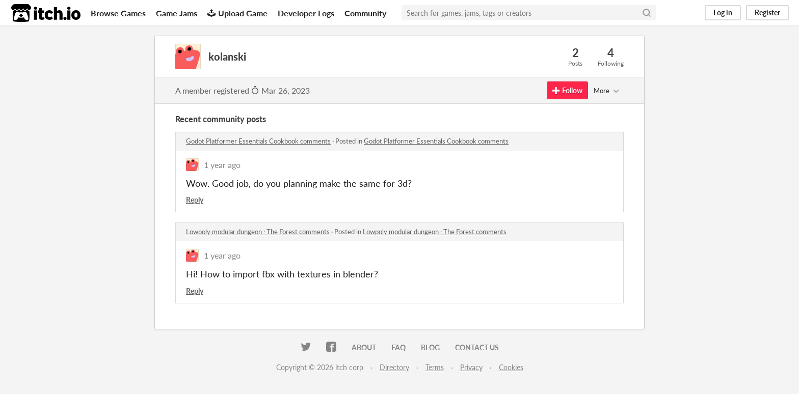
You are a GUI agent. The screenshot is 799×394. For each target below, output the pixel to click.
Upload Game (237, 13)
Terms (434, 367)
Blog (430, 347)
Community (365, 13)
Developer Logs (306, 13)
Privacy (471, 367)
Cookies (511, 367)
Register (767, 12)
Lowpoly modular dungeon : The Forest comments (258, 232)
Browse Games (118, 13)
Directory (394, 367)
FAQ (398, 347)
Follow (567, 90)
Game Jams (176, 13)
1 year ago (222, 165)
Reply (194, 199)
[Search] (646, 12)
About (364, 347)
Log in (722, 12)
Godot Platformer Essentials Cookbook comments (258, 141)
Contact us (477, 347)
